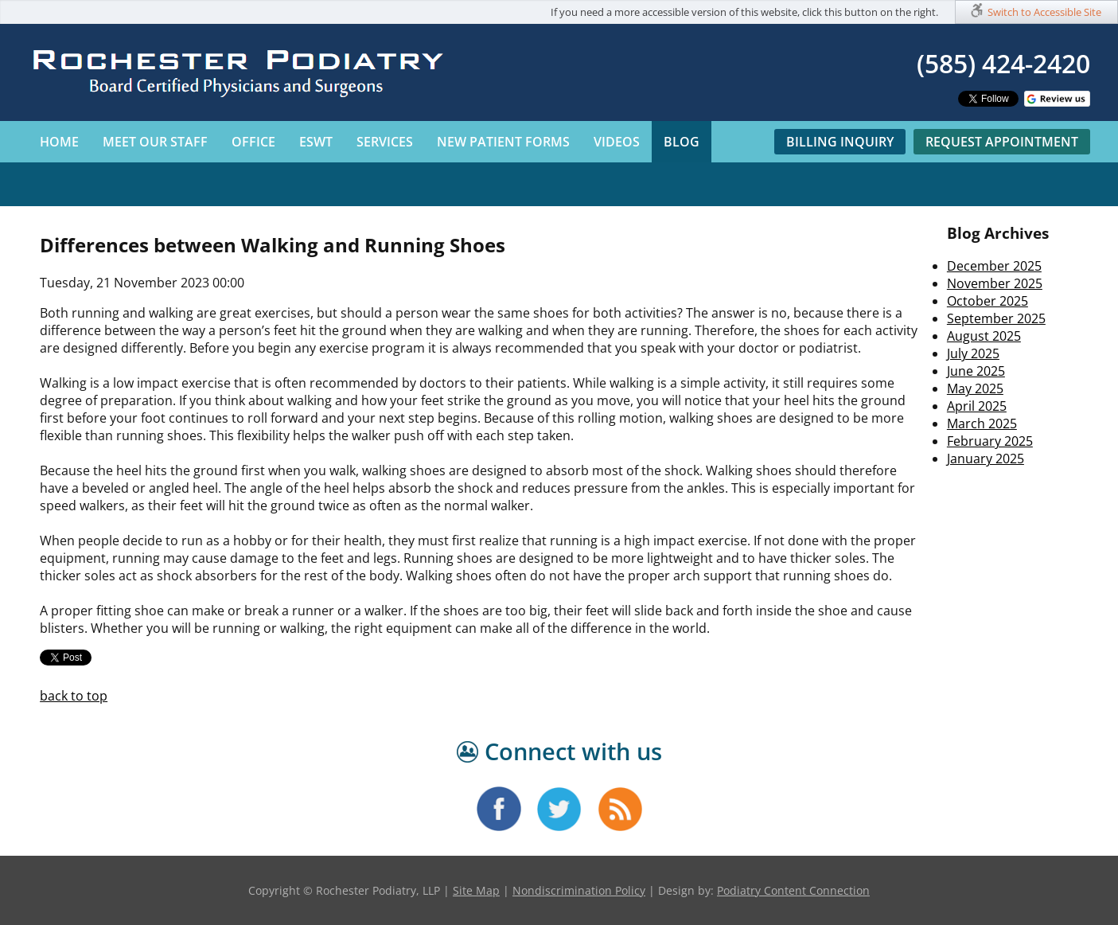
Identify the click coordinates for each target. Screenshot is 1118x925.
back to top (73, 695)
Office (253, 141)
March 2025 (982, 423)
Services (384, 141)
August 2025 (984, 336)
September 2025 (996, 318)
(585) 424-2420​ (1003, 63)
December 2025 (994, 266)
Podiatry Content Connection (793, 890)
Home (59, 141)
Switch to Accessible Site (1044, 12)
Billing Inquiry (840, 141)
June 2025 (976, 371)
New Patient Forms (503, 141)
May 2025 (975, 388)
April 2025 (977, 406)
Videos (617, 141)
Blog (681, 141)
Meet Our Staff (155, 141)
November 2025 (994, 283)
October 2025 (987, 301)
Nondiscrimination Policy (578, 890)
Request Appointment (1001, 141)
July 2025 (973, 353)
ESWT (316, 141)
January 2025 (985, 458)
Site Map (476, 890)
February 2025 (990, 441)
